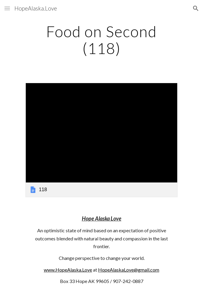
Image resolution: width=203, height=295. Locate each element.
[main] (101, 40)
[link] (101, 140)
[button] (7, 8)
